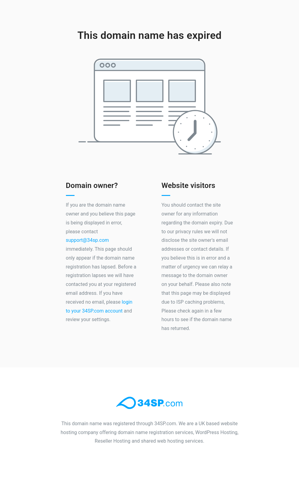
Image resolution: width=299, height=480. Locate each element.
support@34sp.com (87, 240)
